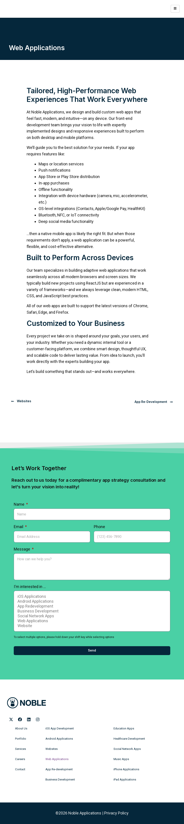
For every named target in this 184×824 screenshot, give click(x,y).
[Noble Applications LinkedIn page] (29, 719)
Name (19, 504)
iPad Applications (124, 779)
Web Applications (91, 620)
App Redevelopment (91, 606)
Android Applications (91, 601)
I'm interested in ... (30, 586)
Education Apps (123, 728)
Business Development (91, 611)
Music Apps (121, 759)
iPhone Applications (126, 769)
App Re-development (57, 769)
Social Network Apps (91, 616)
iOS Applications (91, 596)
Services (20, 749)
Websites (51, 749)
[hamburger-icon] (175, 8)
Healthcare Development (129, 738)
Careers (20, 759)
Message (22, 549)
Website (91, 625)
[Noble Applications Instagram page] (38, 719)
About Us (20, 728)
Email (19, 526)
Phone (99, 526)
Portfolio (20, 738)
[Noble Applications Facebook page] (20, 719)
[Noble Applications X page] (11, 719)
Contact (20, 769)
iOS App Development (58, 728)
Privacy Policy (116, 813)
